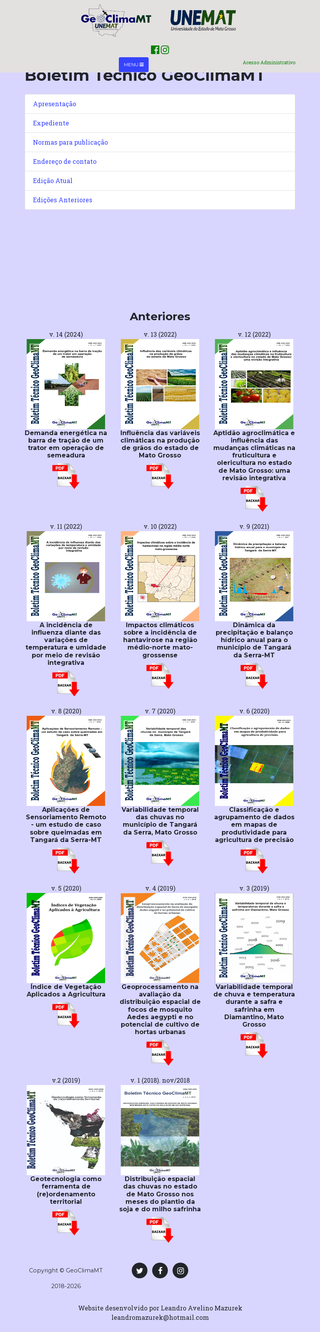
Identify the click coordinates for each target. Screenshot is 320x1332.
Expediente (51, 123)
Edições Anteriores (62, 200)
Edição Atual (53, 180)
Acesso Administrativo (269, 62)
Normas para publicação (70, 142)
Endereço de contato (64, 161)
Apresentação (54, 104)
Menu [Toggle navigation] (134, 64)
